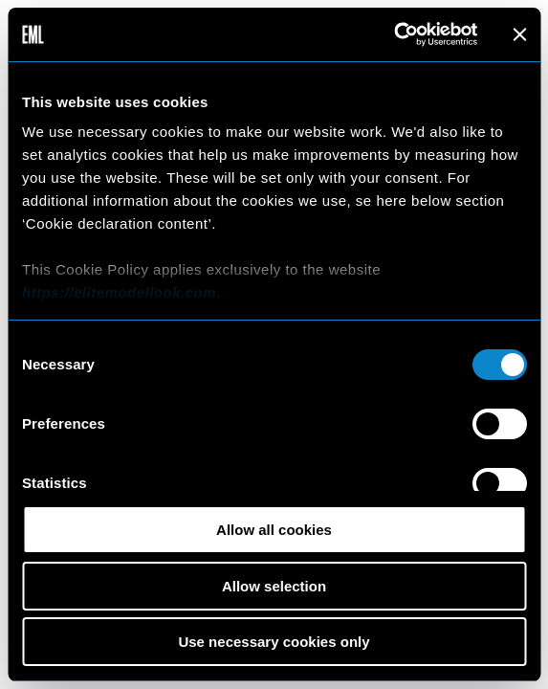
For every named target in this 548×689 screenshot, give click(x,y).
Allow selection (274, 586)
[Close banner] (519, 34)
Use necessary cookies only (273, 641)
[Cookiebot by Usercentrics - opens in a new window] (393, 34)
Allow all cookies (274, 530)
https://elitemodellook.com (119, 292)
